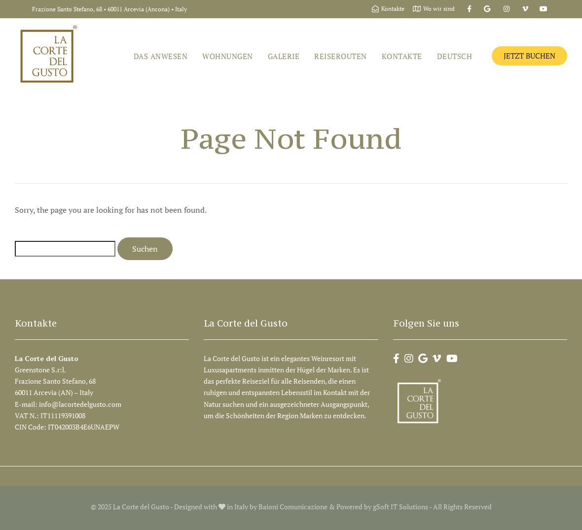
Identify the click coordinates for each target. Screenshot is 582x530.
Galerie (284, 56)
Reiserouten (340, 56)
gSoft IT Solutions (400, 506)
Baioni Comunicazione (292, 506)
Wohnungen (227, 56)
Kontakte (402, 56)
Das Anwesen (161, 56)
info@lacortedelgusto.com (81, 404)
